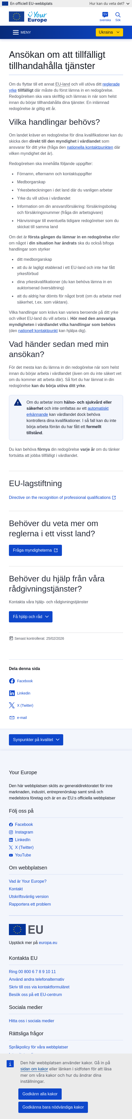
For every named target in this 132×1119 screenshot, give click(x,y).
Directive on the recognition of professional (62, 497)
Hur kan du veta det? (109, 3)
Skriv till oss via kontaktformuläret (39, 987)
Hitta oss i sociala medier (31, 1021)
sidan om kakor (34, 1069)
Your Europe (23, 772)
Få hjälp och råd (31, 616)
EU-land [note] (62, 84)
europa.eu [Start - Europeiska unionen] (48, 942)
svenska (105, 17)
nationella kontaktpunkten (90, 147)
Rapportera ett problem (30, 904)
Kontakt (16, 889)
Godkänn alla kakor (40, 1094)
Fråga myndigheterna (35, 550)
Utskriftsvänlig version (29, 896)
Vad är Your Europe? (27, 881)
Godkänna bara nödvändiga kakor (53, 1107)
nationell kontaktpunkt (38, 331)
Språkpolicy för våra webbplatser (38, 1047)
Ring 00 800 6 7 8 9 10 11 (32, 972)
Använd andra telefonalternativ (36, 979)
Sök (118, 17)
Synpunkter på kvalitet (36, 739)
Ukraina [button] (109, 32)
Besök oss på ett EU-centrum (35, 994)
